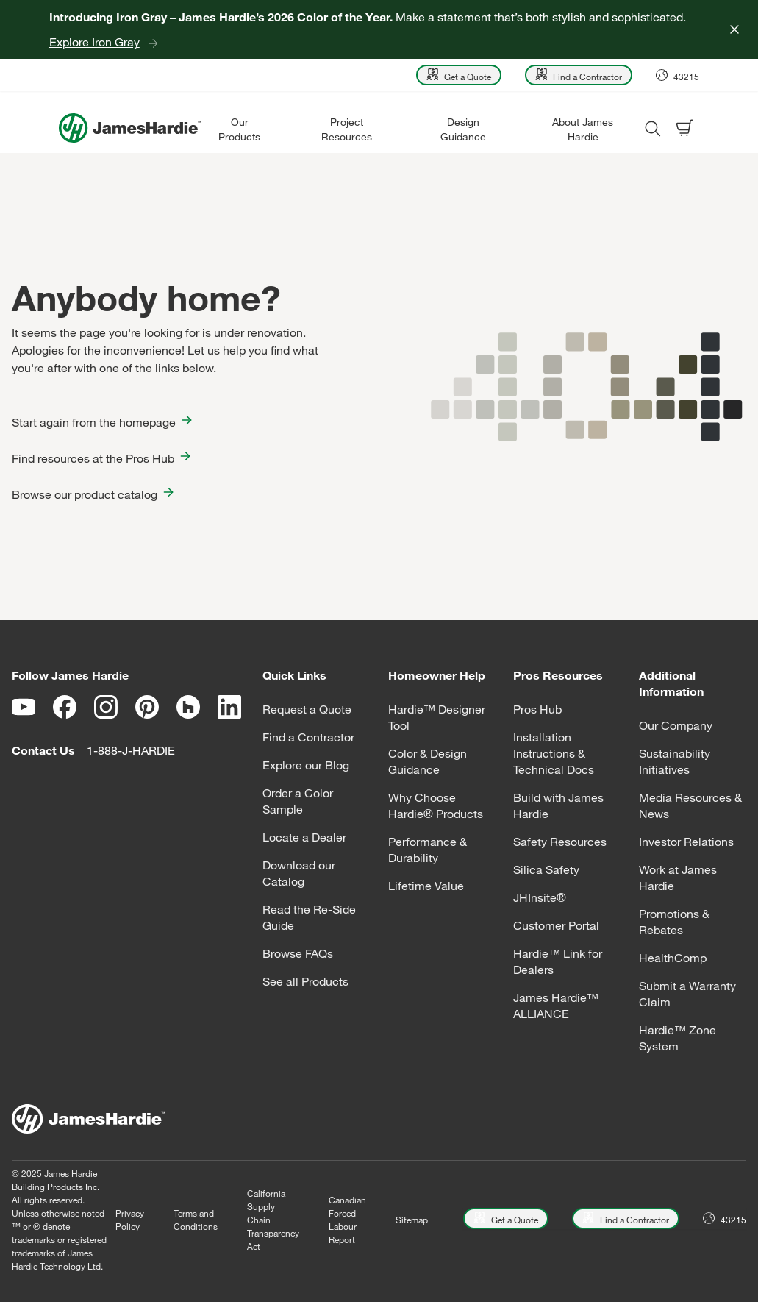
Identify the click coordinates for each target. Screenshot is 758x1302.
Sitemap (412, 1219)
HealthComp (673, 957)
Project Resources (346, 129)
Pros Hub (537, 709)
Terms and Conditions (196, 1219)
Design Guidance (463, 129)
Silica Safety (546, 869)
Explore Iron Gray (94, 42)
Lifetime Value (426, 885)
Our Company (675, 725)
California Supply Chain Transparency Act (273, 1219)
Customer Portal (556, 925)
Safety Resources (560, 841)
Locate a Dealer (304, 837)
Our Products (239, 129)
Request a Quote (306, 709)
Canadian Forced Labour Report (347, 1219)
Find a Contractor (308, 737)
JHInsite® (539, 897)
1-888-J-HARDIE (131, 750)
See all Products (305, 981)
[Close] (734, 29)
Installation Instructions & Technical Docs (553, 753)
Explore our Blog (305, 765)
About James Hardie (582, 129)
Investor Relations (686, 841)
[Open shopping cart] (684, 128)
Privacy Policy (129, 1219)
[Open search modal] (652, 128)
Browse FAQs (297, 953)
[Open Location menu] (677, 75)
